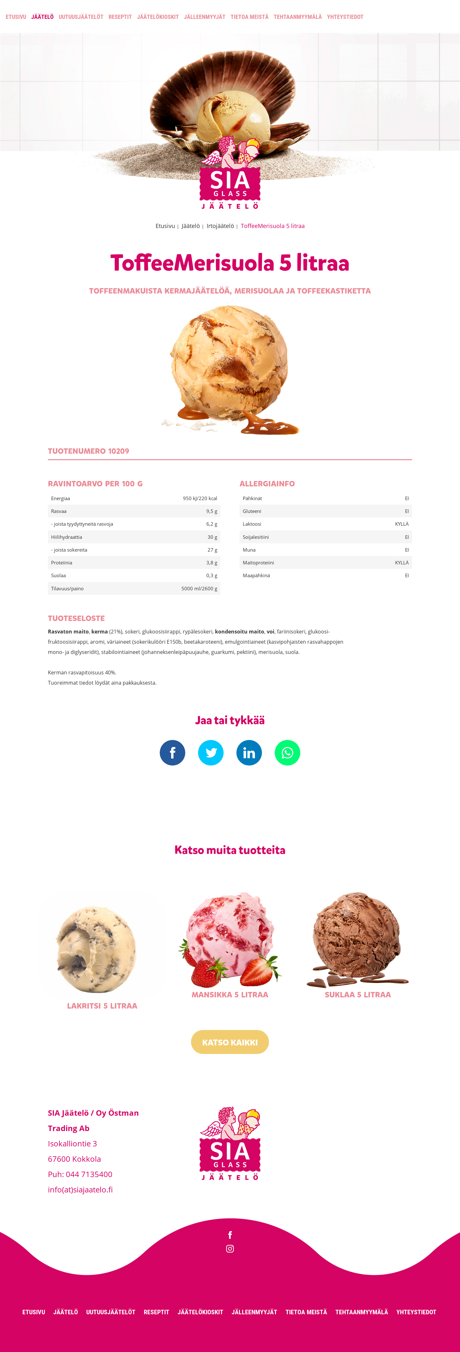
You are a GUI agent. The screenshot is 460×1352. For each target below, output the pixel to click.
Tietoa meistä (250, 16)
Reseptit (120, 16)
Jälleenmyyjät (205, 16)
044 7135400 (89, 1174)
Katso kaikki (230, 1042)
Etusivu (16, 16)
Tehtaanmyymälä (298, 16)
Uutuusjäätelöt (81, 16)
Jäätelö (42, 16)
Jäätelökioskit (158, 16)
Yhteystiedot (345, 16)
